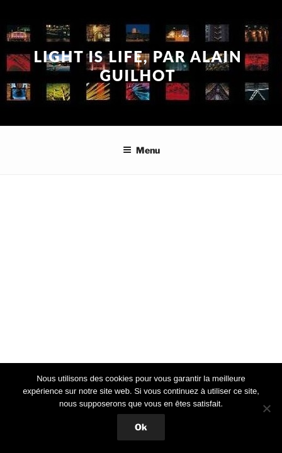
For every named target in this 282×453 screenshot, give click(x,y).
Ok (141, 427)
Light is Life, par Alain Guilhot (137, 65)
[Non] (266, 408)
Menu (141, 150)
